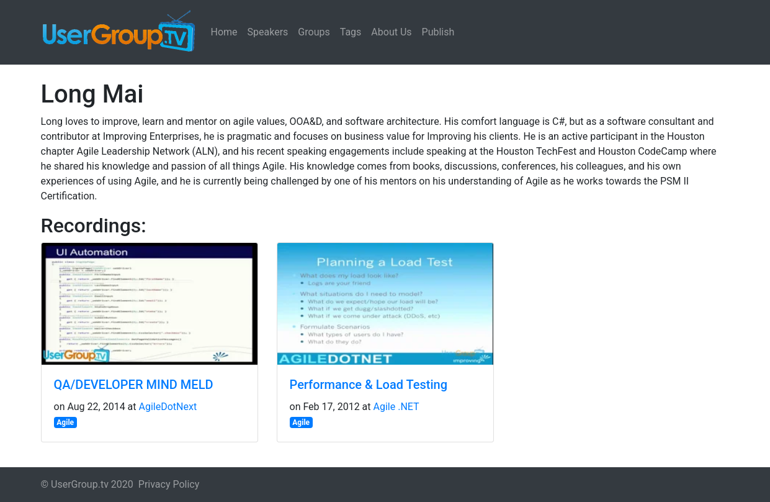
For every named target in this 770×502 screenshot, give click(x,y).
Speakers (268, 32)
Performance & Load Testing (369, 384)
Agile (65, 422)
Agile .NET (396, 407)
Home (224, 32)
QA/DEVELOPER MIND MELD (133, 384)
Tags (351, 32)
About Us (391, 32)
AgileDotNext (168, 407)
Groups (313, 32)
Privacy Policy (169, 484)
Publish (438, 32)
